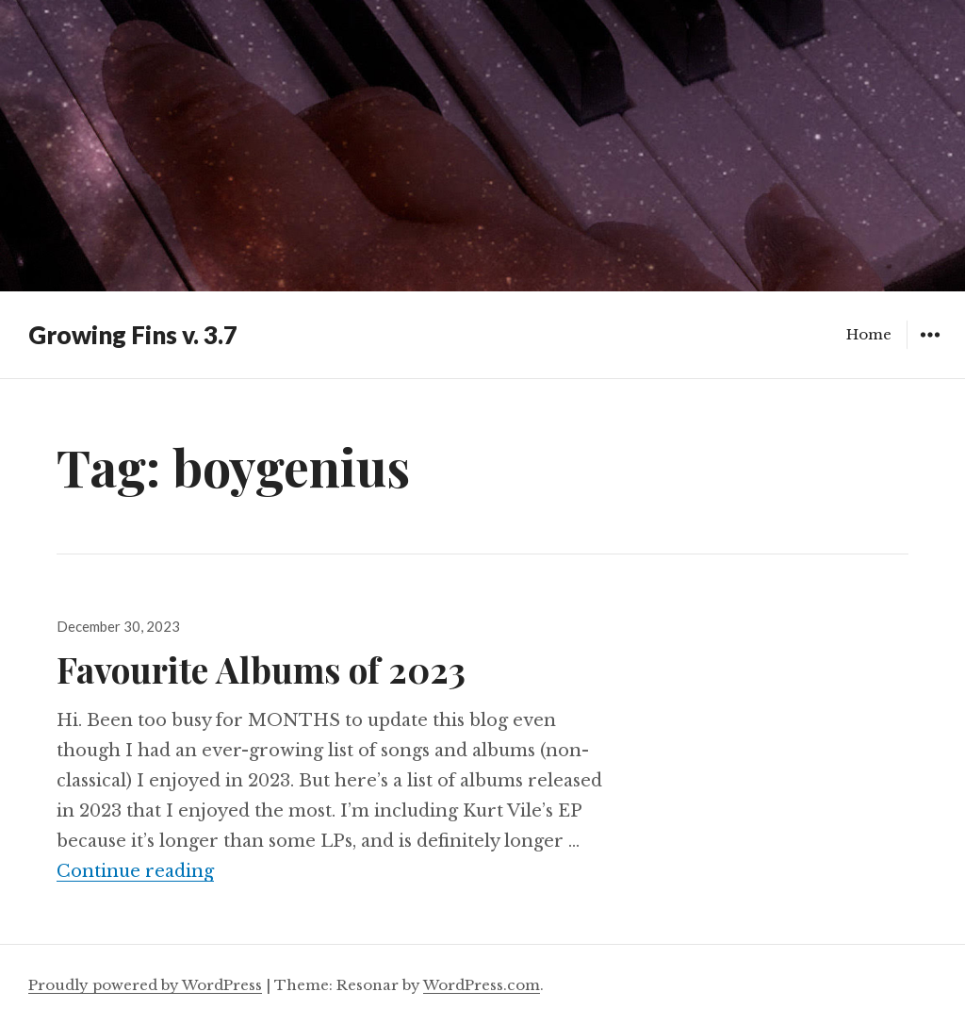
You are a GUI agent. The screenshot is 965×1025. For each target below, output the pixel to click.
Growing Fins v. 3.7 (132, 335)
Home (868, 334)
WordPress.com (481, 985)
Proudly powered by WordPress (145, 985)
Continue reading (135, 871)
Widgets (930, 348)
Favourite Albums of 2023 (261, 669)
